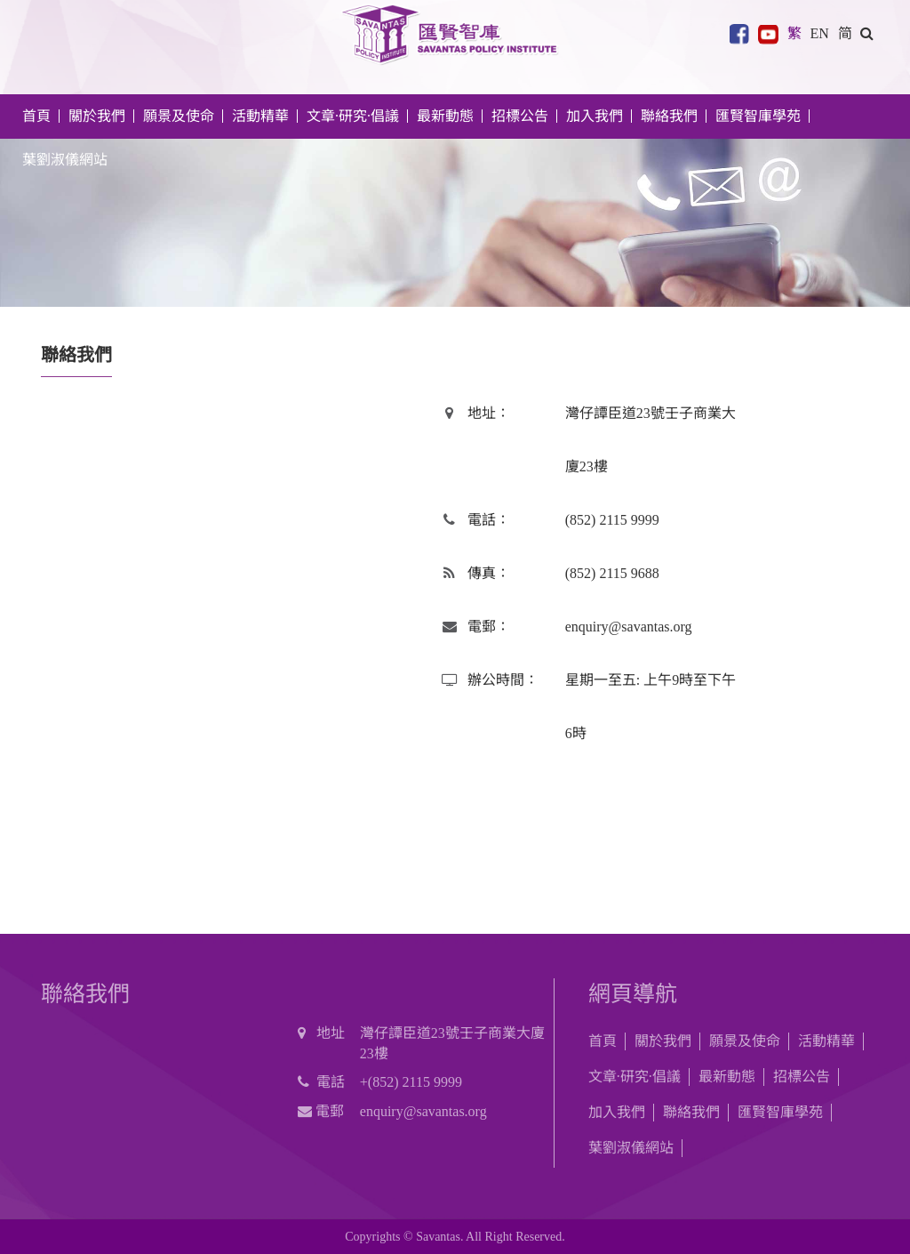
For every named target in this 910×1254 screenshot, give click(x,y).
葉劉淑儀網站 (65, 159)
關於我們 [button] (96, 116)
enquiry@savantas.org (628, 626)
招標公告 (801, 1076)
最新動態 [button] (445, 116)
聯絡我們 (669, 116)
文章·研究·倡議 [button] (353, 116)
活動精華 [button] (260, 116)
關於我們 (663, 1041)
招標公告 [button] (519, 116)
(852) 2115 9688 (612, 573)
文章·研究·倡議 (634, 1076)
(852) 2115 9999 (612, 519)
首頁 (36, 116)
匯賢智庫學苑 (758, 116)
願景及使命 (178, 116)
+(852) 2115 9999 (411, 1081)
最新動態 (726, 1076)
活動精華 (826, 1041)
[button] (867, 31)
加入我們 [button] (594, 116)
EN (819, 31)
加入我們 (616, 1112)
